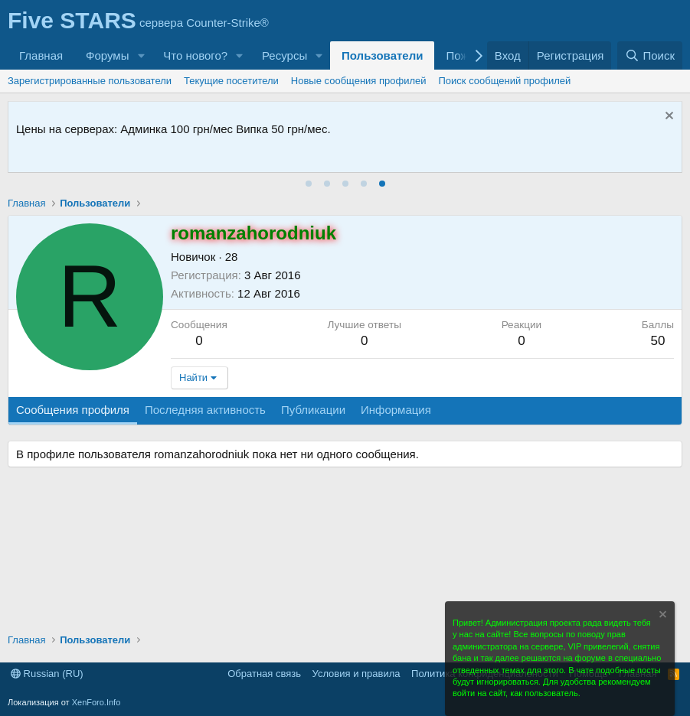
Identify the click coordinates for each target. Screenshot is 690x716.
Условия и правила (356, 673)
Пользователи (382, 55)
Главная (41, 55)
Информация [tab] (396, 409)
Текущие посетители (231, 80)
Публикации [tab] (313, 409)
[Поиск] (649, 55)
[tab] (308, 183)
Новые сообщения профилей (359, 80)
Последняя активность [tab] (205, 409)
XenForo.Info (96, 702)
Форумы (107, 55)
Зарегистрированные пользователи (90, 80)
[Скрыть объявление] (667, 117)
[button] (141, 55)
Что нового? (195, 55)
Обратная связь (264, 673)
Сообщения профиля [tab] (72, 409)
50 (657, 341)
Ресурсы (284, 55)
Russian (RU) (47, 673)
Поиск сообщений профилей (505, 80)
